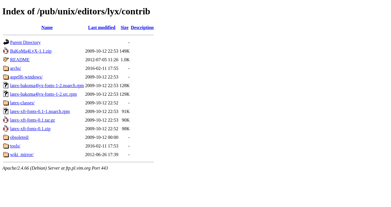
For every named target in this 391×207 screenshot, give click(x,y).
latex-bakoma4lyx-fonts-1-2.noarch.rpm (47, 85)
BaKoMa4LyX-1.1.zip (31, 51)
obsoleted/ (19, 137)
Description (142, 27)
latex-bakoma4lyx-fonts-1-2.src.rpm (43, 94)
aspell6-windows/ (26, 76)
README (20, 59)
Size (125, 27)
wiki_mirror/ (22, 154)
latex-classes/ (22, 102)
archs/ (15, 68)
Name (47, 27)
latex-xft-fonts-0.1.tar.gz (32, 120)
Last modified (101, 27)
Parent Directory (25, 42)
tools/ (15, 145)
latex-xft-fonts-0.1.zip (30, 128)
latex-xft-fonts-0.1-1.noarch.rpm (40, 111)
